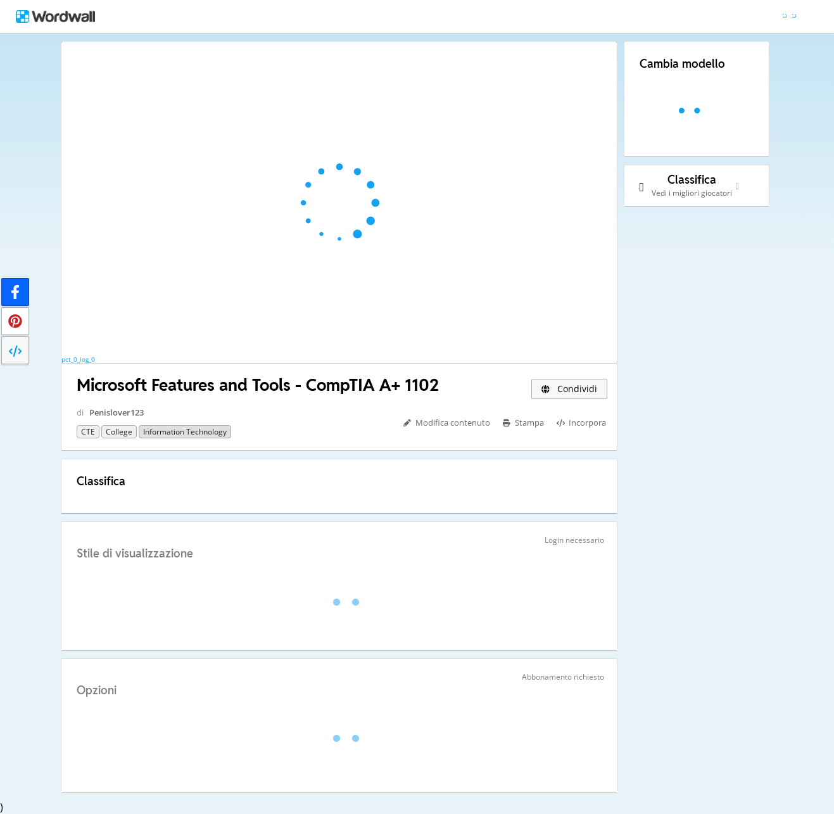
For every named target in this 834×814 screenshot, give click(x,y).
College (119, 431)
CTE (88, 431)
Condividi (569, 389)
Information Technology (185, 431)
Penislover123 (116, 412)
